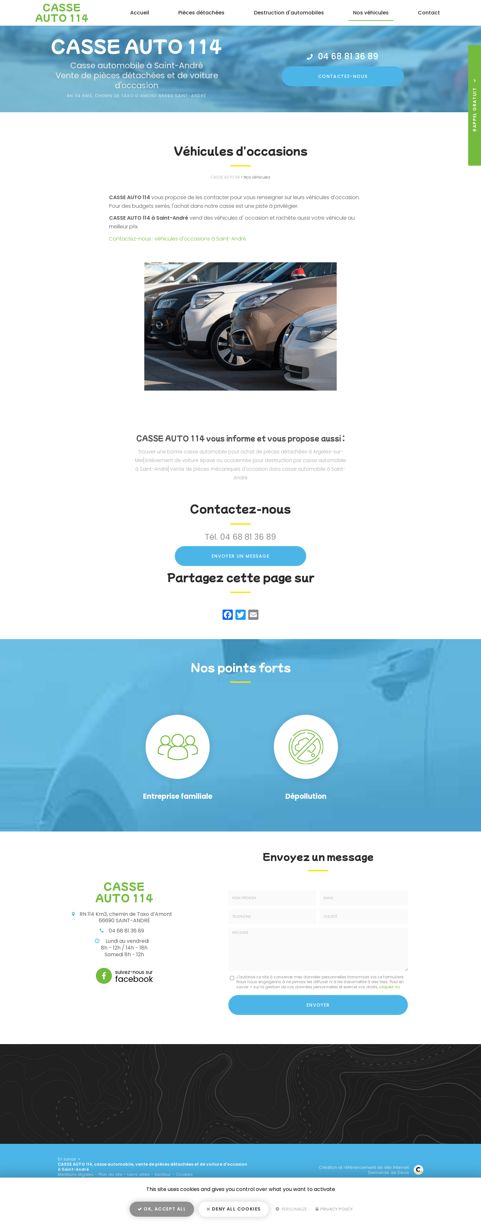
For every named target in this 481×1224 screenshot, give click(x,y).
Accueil (140, 12)
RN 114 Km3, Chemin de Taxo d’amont (137, 95)
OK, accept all (162, 1210)
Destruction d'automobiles (290, 12)
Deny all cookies (234, 1210)
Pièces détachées (203, 12)
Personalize (291, 1210)
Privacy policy (334, 1210)
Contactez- (343, 75)
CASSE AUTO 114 (225, 177)
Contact (429, 12)
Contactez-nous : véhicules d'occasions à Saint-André (177, 238)
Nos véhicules (371, 12)
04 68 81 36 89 (348, 56)
